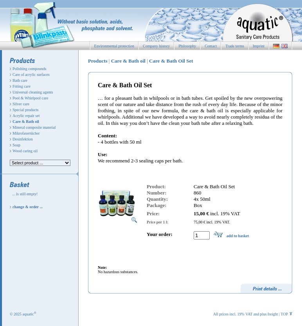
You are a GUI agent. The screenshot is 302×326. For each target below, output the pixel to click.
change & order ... (28, 207)
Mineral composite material (34, 127)
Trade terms (234, 46)
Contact (211, 46)
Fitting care (22, 86)
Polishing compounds (29, 69)
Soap (16, 145)
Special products (25, 110)
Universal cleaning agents (33, 92)
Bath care (20, 80)
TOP (286, 314)
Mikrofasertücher (26, 133)
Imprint (258, 46)
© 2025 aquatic (23, 314)
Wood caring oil (25, 151)
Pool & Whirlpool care (30, 98)
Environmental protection (114, 46)
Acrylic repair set (26, 115)
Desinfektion (23, 139)
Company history (156, 46)
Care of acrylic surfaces (31, 74)
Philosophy (187, 46)
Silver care (21, 104)
